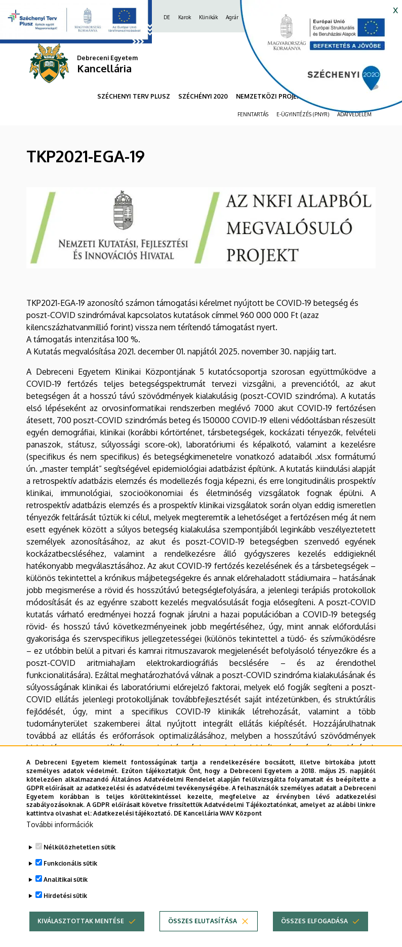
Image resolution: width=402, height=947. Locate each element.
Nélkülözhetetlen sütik (79, 861)
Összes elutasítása (202, 934)
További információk (59, 838)
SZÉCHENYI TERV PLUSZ (133, 96)
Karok (184, 17)
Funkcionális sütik (70, 877)
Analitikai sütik (66, 893)
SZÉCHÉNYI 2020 (203, 96)
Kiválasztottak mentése (80, 934)
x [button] (395, 9)
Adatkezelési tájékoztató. (132, 827)
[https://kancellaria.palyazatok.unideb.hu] (313, 60)
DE (167, 17)
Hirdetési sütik (65, 909)
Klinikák (208, 17)
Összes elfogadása (314, 934)
